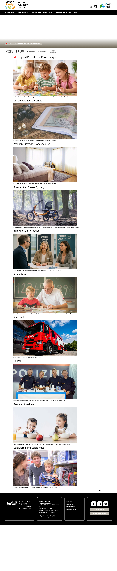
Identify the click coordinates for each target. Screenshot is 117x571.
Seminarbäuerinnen (24, 404)
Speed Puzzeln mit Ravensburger (35, 57)
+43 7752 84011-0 (27, 507)
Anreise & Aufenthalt (63, 12)
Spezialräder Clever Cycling (28, 187)
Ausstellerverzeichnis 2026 (42, 12)
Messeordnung (71, 509)
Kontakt (69, 502)
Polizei (17, 360)
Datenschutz (70, 507)
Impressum (69, 504)
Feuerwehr (19, 317)
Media (76, 12)
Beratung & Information (26, 230)
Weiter (101, 491)
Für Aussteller (22, 12)
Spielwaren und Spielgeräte (28, 447)
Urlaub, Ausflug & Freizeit (27, 100)
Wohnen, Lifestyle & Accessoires (31, 143)
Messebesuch (9, 12)
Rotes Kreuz (20, 274)
